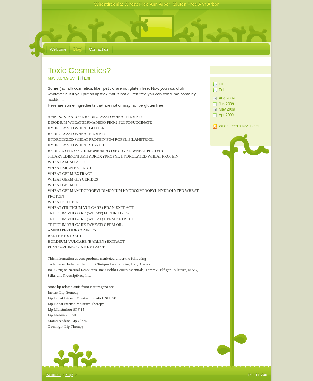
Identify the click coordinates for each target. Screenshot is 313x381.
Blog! (77, 49)
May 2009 (227, 109)
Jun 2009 (226, 104)
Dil (221, 84)
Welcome (58, 49)
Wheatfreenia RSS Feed (239, 126)
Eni (221, 90)
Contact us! (99, 49)
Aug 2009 (227, 98)
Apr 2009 (226, 115)
